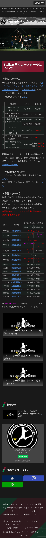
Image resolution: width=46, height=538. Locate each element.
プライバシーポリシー (33, 528)
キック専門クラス (29, 86)
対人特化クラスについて (33, 514)
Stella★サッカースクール (12, 504)
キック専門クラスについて (12, 509)
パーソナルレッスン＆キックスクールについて (12, 522)
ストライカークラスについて (33, 509)
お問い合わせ (12, 528)
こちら (24, 97)
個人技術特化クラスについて (12, 515)
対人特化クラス (28, 90)
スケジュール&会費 (33, 504)
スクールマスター (33, 521)
